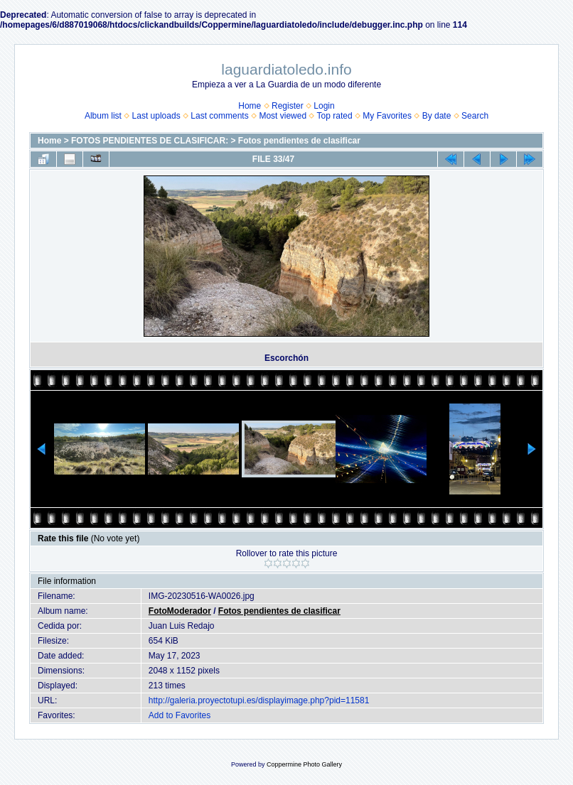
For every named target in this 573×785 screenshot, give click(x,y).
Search (474, 116)
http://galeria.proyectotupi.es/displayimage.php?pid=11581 (259, 700)
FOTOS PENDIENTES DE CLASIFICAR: (149, 141)
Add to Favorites (179, 715)
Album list (103, 116)
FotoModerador (180, 611)
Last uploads (156, 116)
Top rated (335, 116)
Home (249, 106)
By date (436, 116)
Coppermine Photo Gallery (304, 764)
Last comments (219, 116)
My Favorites (387, 116)
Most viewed (282, 116)
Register (288, 106)
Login (324, 106)
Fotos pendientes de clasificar (299, 141)
